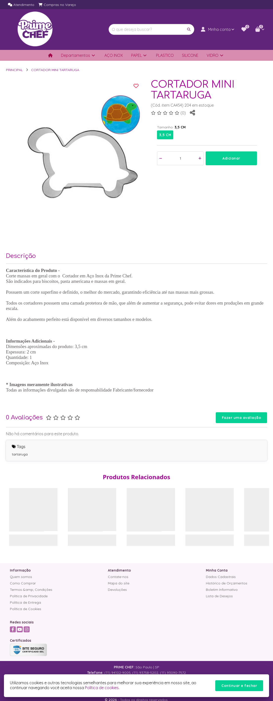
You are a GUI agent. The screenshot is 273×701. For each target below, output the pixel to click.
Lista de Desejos (219, 596)
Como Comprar (23, 583)
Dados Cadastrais (221, 577)
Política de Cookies (25, 609)
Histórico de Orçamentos (226, 583)
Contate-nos (118, 577)
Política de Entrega (25, 602)
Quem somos (21, 577)
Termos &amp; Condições (31, 589)
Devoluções (117, 589)
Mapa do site (118, 583)
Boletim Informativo (222, 589)
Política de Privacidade (29, 596)
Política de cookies (102, 687)
